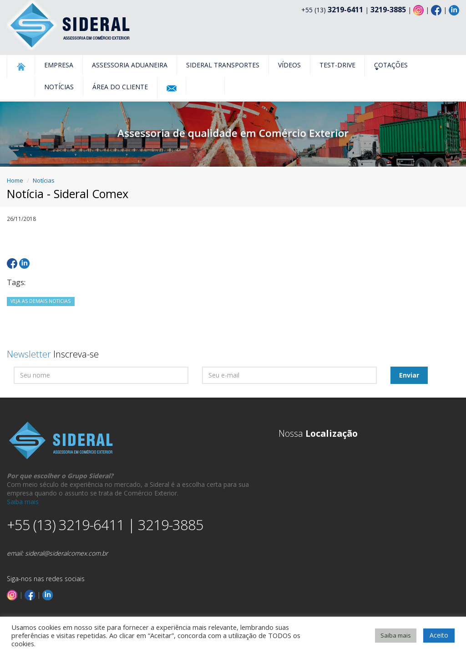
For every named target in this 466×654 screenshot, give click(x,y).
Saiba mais (23, 501)
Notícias (59, 86)
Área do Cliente (120, 86)
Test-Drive (337, 65)
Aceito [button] (439, 635)
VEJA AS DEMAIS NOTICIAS (40, 301)
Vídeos (289, 65)
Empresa (58, 65)
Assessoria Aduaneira (129, 65)
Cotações (391, 65)
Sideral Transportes (222, 65)
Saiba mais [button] (395, 635)
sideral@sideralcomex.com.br (66, 553)
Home (15, 180)
